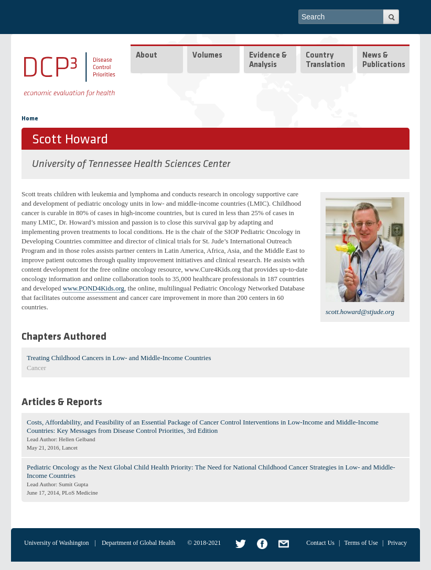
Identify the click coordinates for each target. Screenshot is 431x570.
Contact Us (320, 542)
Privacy (397, 542)
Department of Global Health (138, 542)
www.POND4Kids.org (93, 288)
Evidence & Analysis (268, 60)
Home (29, 119)
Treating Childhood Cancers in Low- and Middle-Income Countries (119, 358)
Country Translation (325, 60)
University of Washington (56, 542)
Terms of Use (361, 542)
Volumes (207, 56)
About (146, 56)
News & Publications (383, 60)
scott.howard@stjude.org (360, 312)
